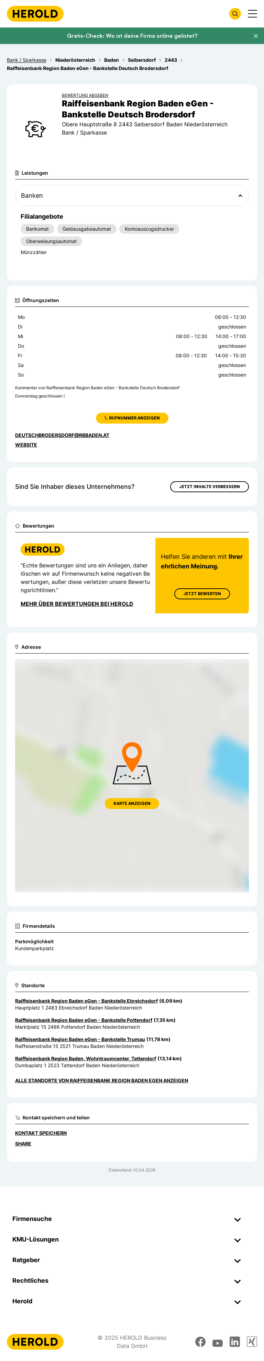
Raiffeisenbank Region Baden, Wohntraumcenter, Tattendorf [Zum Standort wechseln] (85, 1058)
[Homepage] (35, 14)
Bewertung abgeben (85, 95)
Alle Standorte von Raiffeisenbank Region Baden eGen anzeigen (101, 1080)
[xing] (252, 1342)
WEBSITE (26, 445)
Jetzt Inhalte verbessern (209, 486)
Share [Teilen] (23, 1143)
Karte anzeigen (132, 803)
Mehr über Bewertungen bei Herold (77, 603)
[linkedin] (235, 1342)
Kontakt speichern (41, 1133)
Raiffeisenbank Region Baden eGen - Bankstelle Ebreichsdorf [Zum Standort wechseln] (86, 1001)
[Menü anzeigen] (252, 14)
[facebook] (200, 1342)
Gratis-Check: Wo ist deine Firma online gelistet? (132, 35)
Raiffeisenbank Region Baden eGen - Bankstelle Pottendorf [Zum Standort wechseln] (83, 1020)
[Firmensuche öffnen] (235, 14)
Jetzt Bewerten (202, 593)
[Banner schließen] (256, 36)
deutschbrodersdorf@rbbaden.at (62, 435)
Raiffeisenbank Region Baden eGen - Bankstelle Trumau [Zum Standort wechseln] (80, 1039)
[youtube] (217, 1342)
